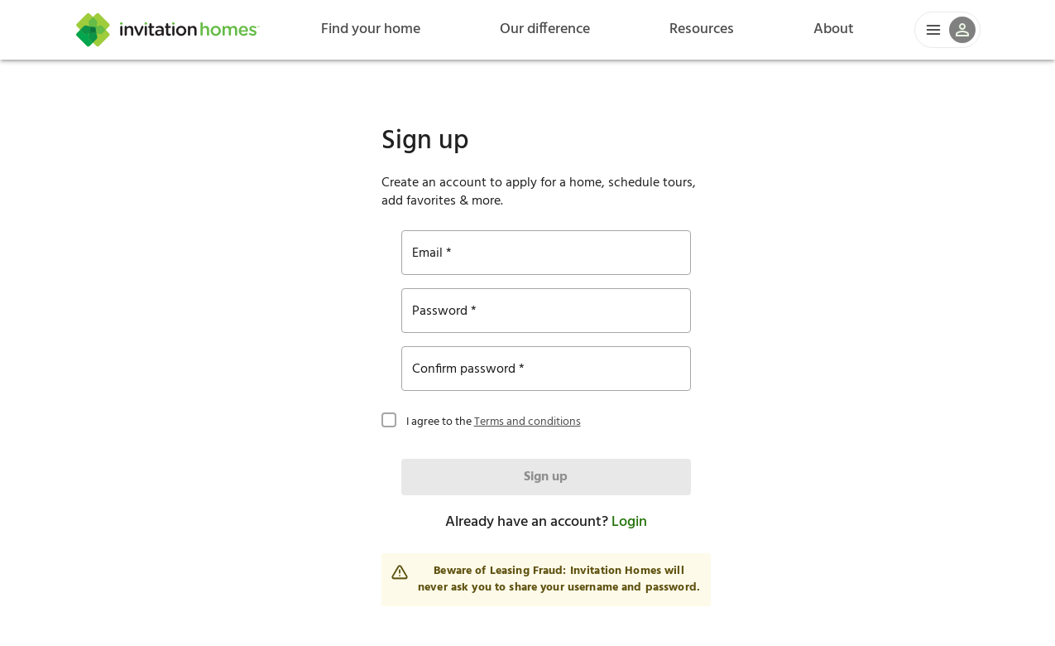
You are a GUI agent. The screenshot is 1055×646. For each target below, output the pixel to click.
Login (118, 479)
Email (32, 166)
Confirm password (68, 256)
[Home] (154, 36)
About (841, 35)
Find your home (366, 35)
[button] (961, 36)
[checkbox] (527, 285)
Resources (706, 35)
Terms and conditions (136, 301)
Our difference (544, 35)
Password (44, 211)
